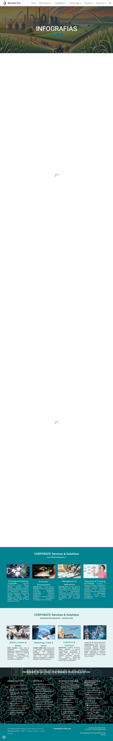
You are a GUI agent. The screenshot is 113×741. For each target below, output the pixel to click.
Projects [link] (87, 3)
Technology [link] (74, 3)
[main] (56, 30)
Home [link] (33, 3)
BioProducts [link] (44, 3)
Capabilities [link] (59, 3)
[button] (110, 3)
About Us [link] (100, 3)
